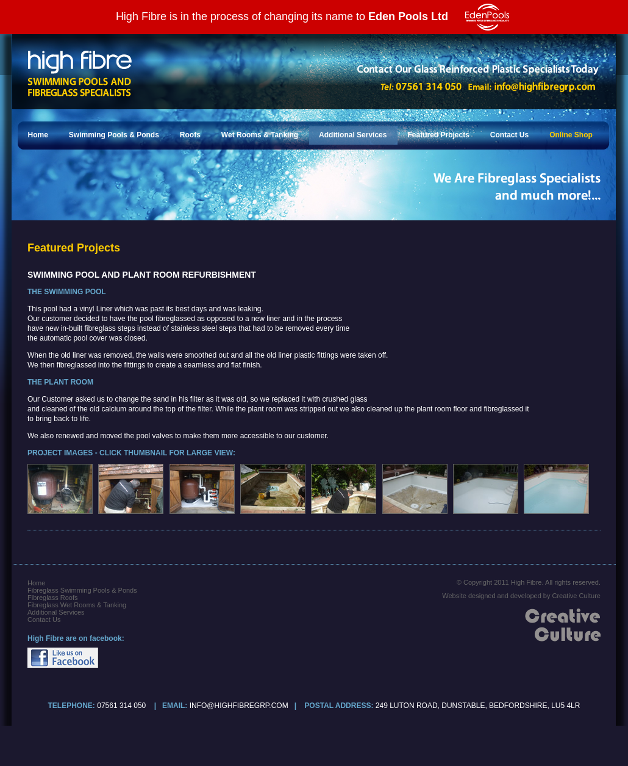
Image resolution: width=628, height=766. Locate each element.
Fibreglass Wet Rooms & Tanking (76, 605)
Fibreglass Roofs (52, 597)
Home (38, 135)
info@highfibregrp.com (239, 705)
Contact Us (509, 135)
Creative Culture (576, 595)
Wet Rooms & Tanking (259, 135)
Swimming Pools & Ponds (114, 135)
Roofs (190, 135)
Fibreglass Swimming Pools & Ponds (82, 590)
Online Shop (571, 135)
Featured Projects (438, 135)
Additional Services (353, 135)
